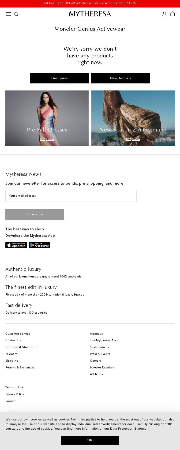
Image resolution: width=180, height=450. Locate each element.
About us (96, 334)
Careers (95, 361)
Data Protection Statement (129, 428)
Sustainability (99, 347)
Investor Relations (102, 367)
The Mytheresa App (104, 340)
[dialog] (90, 431)
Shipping (11, 361)
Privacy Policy (14, 394)
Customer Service (17, 334)
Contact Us (13, 340)
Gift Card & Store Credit (22, 347)
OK (90, 440)
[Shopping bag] (173, 14)
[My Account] (164, 14)
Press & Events (100, 354)
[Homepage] (90, 13)
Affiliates (96, 374)
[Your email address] (71, 196)
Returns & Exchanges (20, 367)
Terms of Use (14, 387)
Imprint (10, 401)
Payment (11, 354)
